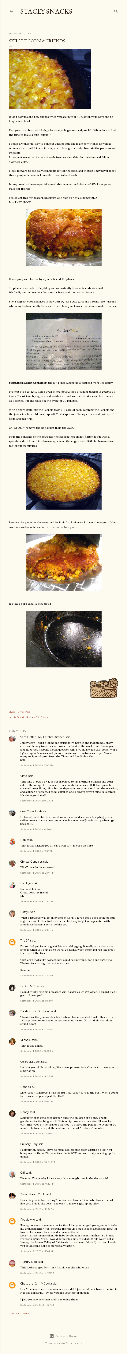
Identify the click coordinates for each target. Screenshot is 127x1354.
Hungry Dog (28, 1262)
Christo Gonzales (31, 861)
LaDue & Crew (29, 986)
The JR (24, 940)
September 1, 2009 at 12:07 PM (37, 872)
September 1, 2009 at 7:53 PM (36, 1133)
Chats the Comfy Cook (35, 1283)
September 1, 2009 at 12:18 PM (37, 929)
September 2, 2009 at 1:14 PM (36, 1251)
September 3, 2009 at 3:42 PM (37, 1272)
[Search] (116, 10)
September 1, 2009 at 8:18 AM (36, 829)
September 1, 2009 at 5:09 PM (36, 1101)
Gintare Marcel (73, 1343)
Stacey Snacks (46, 11)
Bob (23, 840)
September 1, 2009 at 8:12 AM (36, 800)
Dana (23, 1087)
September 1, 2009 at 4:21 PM (36, 1076)
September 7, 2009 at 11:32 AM (37, 1304)
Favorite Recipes (26, 717)
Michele (25, 1040)
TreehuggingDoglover (35, 1011)
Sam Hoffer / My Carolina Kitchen (42, 737)
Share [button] (12, 711)
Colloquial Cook (30, 1061)
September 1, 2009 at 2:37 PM (36, 1029)
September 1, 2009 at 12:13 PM (36, 901)
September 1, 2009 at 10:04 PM (37, 1162)
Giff (22, 1172)
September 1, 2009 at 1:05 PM (36, 975)
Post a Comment (20, 1313)
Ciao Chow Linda (31, 811)
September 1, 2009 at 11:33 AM (36, 851)
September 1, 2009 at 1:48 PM (36, 1000)
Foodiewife (27, 1219)
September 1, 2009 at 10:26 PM (37, 1183)
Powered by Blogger (63, 1336)
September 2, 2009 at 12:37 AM (37, 1208)
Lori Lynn (26, 883)
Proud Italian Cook (32, 1194)
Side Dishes (42, 717)
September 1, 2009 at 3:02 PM (37, 1051)
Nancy (24, 1112)
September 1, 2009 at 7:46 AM (36, 765)
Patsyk (24, 912)
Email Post (24, 711)
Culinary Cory (29, 1144)
